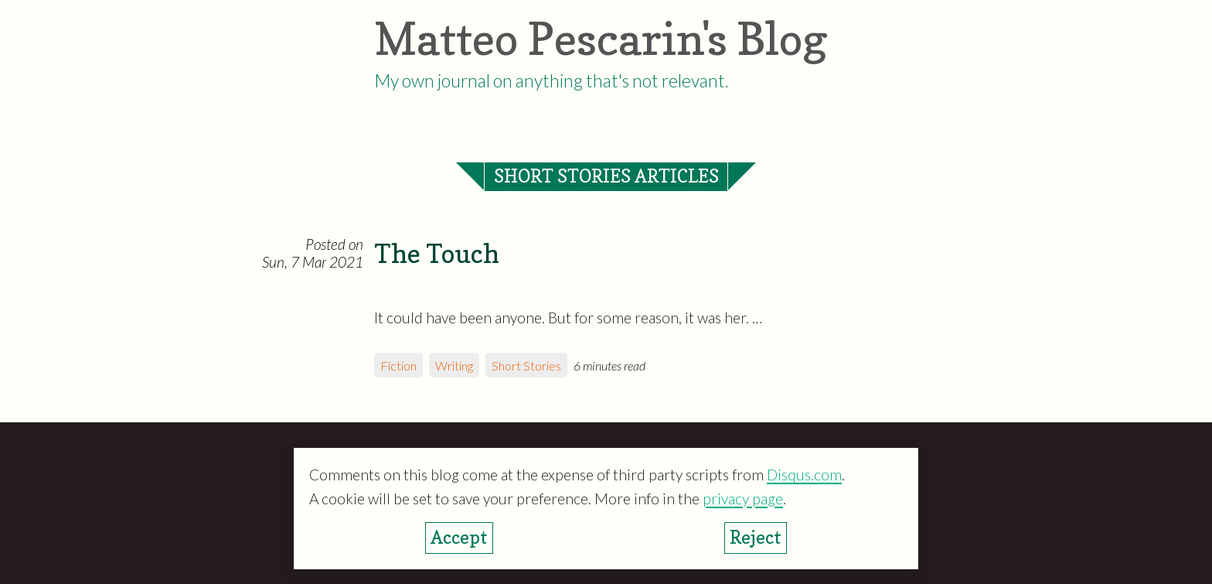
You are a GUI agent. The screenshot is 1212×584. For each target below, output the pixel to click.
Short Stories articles (606, 176)
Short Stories (526, 365)
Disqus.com (804, 474)
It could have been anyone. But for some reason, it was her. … (568, 317)
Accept (459, 537)
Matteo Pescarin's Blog (601, 39)
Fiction (398, 365)
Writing (454, 365)
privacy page (743, 498)
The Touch (436, 253)
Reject (755, 537)
